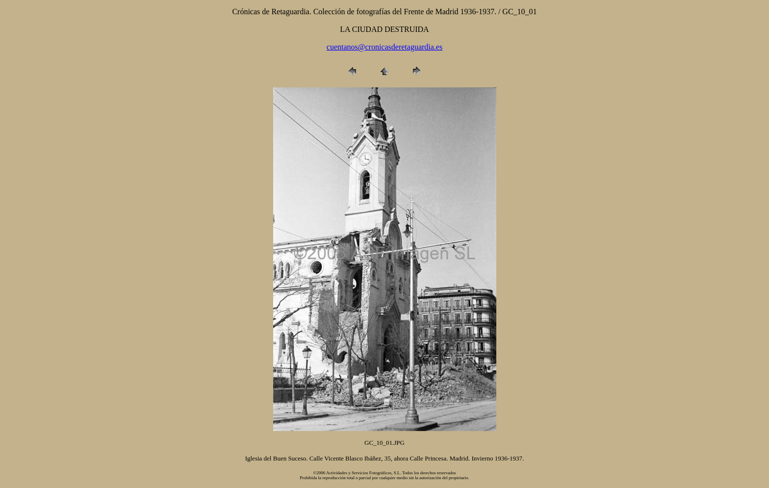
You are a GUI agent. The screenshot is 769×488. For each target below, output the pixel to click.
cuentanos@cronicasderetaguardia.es (384, 47)
